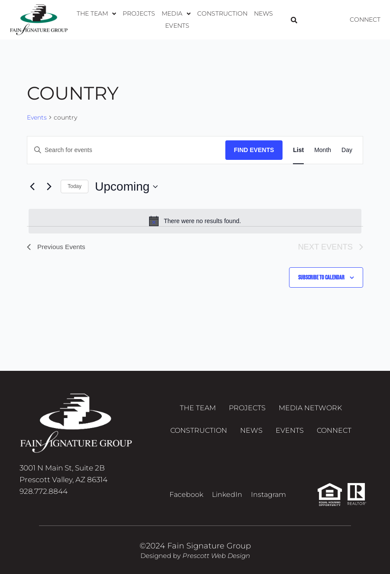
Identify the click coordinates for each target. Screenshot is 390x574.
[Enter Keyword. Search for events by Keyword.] (126, 150)
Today (74, 186)
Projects (129, 19)
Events (273, 19)
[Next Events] (49, 187)
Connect (365, 19)
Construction (208, 19)
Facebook (186, 494)
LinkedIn (227, 494)
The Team (88, 19)
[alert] (195, 221)
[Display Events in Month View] (322, 150)
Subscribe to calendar (321, 277)
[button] (88, 19)
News (247, 19)
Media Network (310, 409)
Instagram (268, 494)
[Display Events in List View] (298, 150)
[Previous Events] (32, 187)
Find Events (254, 149)
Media (164, 19)
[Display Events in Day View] (346, 150)
